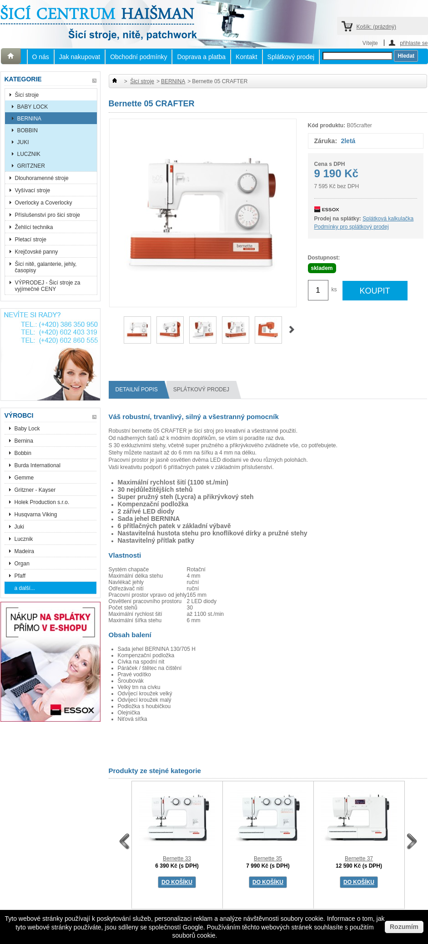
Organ (22, 563)
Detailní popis (140, 390)
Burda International (38, 465)
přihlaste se (414, 43)
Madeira (24, 551)
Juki (19, 527)
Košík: (376, 27)
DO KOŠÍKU (176, 882)
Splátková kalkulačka (388, 218)
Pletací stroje (30, 239)
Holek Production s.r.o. (42, 502)
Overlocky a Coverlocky (43, 203)
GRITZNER (31, 166)
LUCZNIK (28, 154)
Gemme (24, 477)
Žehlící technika (34, 227)
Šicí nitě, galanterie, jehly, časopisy (46, 267)
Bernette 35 (268, 858)
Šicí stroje (27, 95)
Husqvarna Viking (36, 514)
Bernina (24, 441)
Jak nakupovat (79, 56)
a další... (25, 588)
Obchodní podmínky (138, 56)
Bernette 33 (177, 858)
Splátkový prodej (291, 56)
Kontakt (246, 56)
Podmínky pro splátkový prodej (351, 227)
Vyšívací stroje (32, 190)
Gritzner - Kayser (35, 490)
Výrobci (19, 415)
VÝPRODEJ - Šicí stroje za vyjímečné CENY (48, 286)
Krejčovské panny (36, 252)
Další (292, 329)
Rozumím (404, 926)
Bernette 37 (359, 858)
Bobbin (23, 453)
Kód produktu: (327, 125)
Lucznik (24, 539)
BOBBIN (27, 130)
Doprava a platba (201, 56)
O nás (40, 56)
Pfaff (20, 576)
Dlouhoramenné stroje (42, 178)
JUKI (23, 142)
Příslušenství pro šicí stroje (47, 215)
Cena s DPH (329, 164)
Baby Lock (27, 428)
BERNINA (29, 118)
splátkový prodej (204, 390)
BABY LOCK (32, 107)
